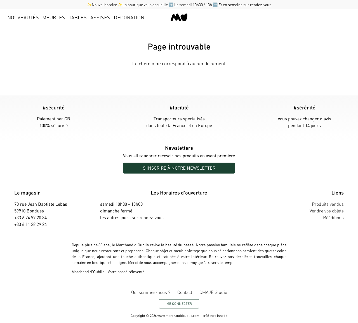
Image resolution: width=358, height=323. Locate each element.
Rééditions (333, 217)
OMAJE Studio (213, 292)
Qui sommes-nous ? (150, 292)
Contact (184, 292)
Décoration (129, 17)
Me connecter (179, 303)
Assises (100, 17)
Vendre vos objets (327, 211)
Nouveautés (23, 17)
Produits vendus (328, 204)
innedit (222, 315)
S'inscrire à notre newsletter (179, 168)
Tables (78, 17)
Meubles (53, 17)
